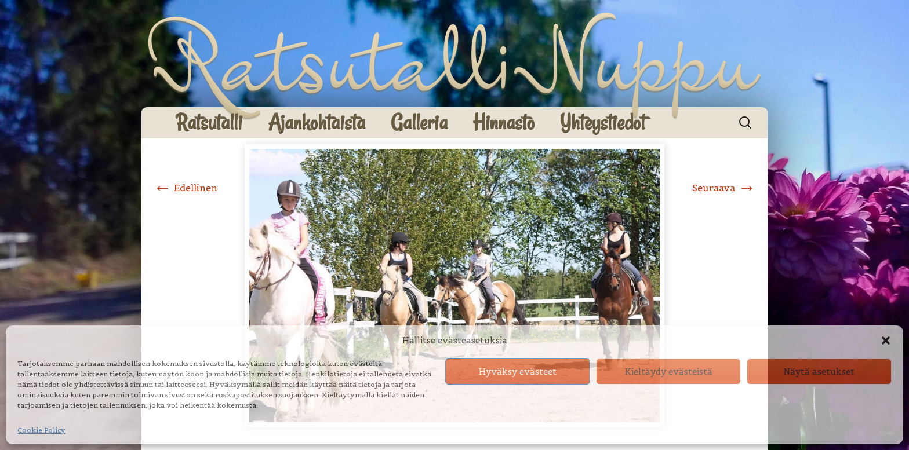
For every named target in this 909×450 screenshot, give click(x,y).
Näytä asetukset (819, 371)
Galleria (419, 122)
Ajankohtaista (316, 122)
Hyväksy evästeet (518, 371)
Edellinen (185, 187)
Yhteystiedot (602, 122)
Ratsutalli (209, 122)
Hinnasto (504, 122)
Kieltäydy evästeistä (668, 371)
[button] (886, 340)
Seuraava (724, 187)
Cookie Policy (41, 430)
